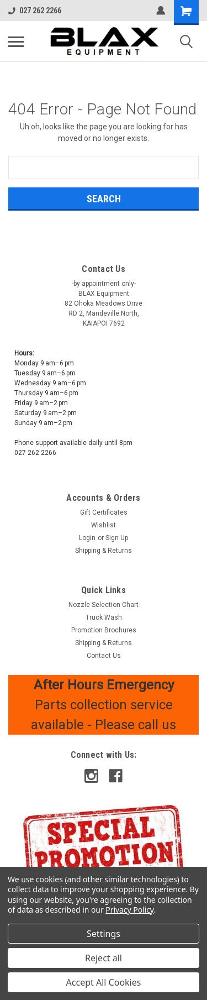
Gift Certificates (104, 512)
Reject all (103, 958)
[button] (103, 848)
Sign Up (116, 538)
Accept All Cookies (103, 982)
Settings (103, 934)
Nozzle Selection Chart (103, 605)
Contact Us (104, 655)
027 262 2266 (34, 10)
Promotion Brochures (103, 630)
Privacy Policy (129, 909)
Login (87, 538)
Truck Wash (104, 617)
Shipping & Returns (103, 550)
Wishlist (103, 525)
